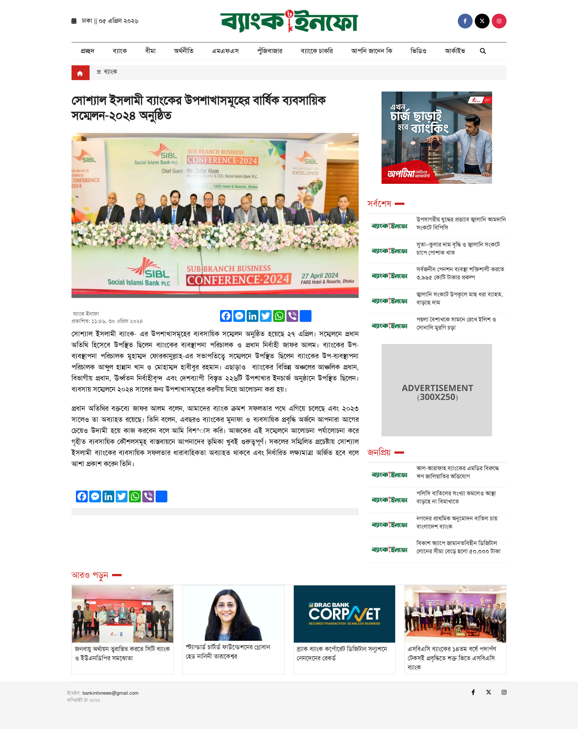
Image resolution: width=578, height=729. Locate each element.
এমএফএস (225, 51)
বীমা (150, 51)
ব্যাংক (120, 51)
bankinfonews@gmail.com (111, 693)
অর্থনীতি (184, 51)
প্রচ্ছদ (87, 51)
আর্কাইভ (455, 51)
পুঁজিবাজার (269, 51)
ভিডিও (418, 51)
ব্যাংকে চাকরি (317, 51)
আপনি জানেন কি (371, 51)
